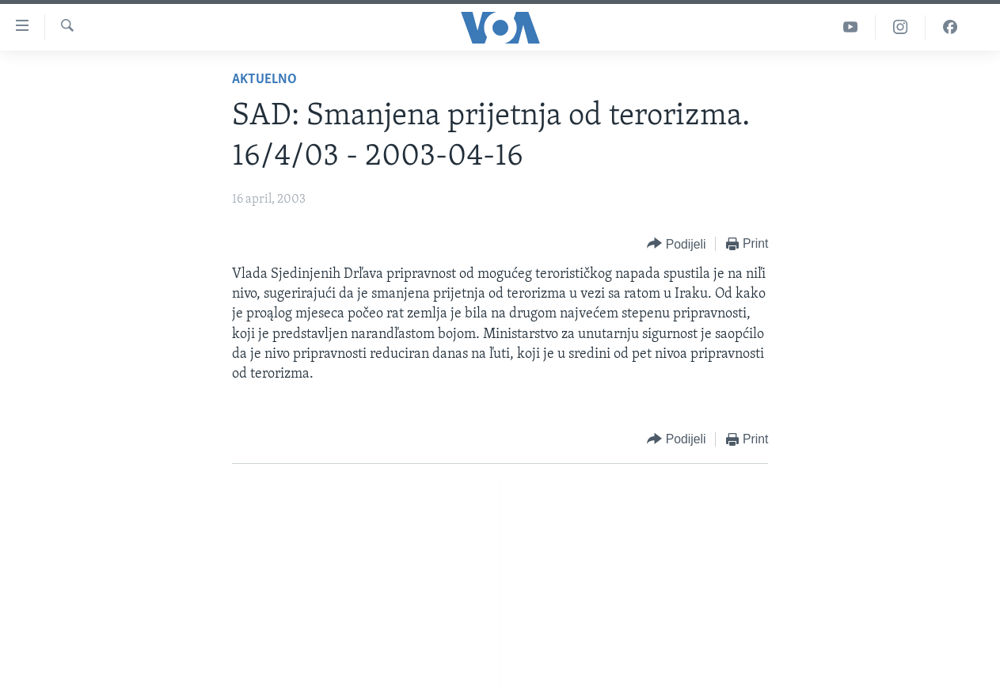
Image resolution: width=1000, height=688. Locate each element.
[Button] (676, 244)
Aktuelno (264, 79)
